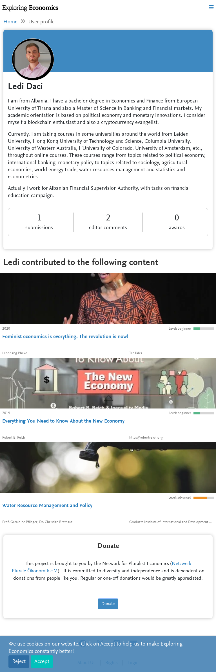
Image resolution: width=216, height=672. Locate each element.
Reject (19, 661)
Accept (41, 661)
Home (10, 22)
